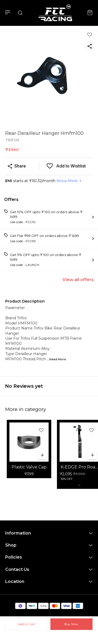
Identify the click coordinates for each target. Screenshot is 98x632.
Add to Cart (26, 624)
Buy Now (71, 624)
